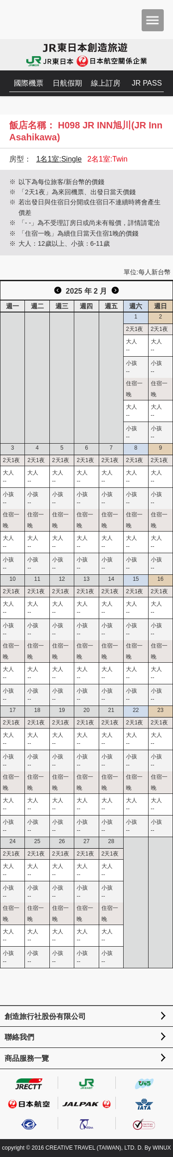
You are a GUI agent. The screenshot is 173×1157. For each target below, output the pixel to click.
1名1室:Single (59, 159)
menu (153, 20)
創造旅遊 (34, 19)
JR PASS (146, 83)
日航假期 (67, 83)
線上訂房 (105, 83)
